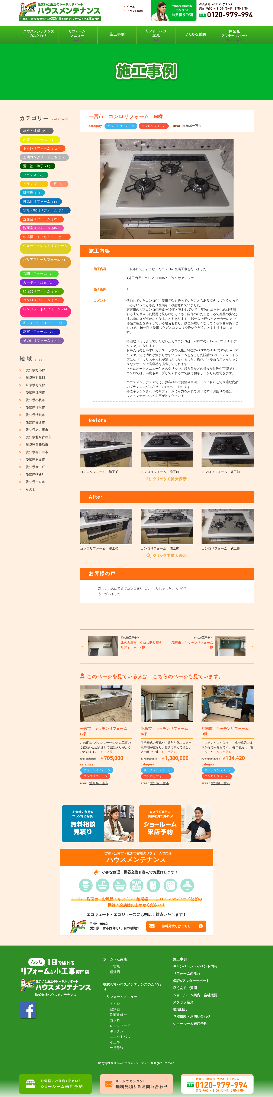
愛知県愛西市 (35, 422)
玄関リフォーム (39, 274)
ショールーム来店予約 (190, 1024)
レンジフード (120, 1026)
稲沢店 (115, 972)
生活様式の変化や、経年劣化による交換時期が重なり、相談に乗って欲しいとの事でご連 (166, 747)
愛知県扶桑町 (35, 474)
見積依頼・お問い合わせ (192, 1016)
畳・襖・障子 (37, 166)
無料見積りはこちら (176, 926)
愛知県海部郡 (35, 370)
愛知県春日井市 (37, 452)
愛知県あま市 (35, 459)
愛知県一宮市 (192, 126)
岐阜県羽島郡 (35, 378)
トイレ (115, 1004)
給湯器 (115, 1009)
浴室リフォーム (40, 332)
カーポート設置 (39, 282)
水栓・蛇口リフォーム (45, 210)
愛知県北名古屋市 (38, 437)
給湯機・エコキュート (45, 237)
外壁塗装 (116, 1048)
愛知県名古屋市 (37, 430)
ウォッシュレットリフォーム (45, 248)
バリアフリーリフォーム (44, 262)
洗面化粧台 (118, 1015)
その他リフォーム (41, 341)
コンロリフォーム (154, 126)
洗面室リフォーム (41, 228)
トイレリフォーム (42, 148)
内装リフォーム (40, 140)
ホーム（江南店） (116, 959)
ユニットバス (120, 1037)
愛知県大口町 (35, 467)
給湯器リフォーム (41, 291)
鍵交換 (32, 193)
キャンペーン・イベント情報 (195, 966)
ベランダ (34, 184)
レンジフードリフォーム (45, 311)
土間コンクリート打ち (44, 157)
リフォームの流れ (186, 974)
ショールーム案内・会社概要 (195, 995)
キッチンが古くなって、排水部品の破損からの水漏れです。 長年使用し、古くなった (227, 747)
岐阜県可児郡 (35, 385)
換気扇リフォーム (41, 201)
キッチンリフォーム (120, 126)
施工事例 (180, 959)
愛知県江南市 (35, 392)
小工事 (115, 1042)
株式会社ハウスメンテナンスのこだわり (132, 987)
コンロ (115, 1020)
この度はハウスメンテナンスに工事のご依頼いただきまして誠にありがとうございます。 (105, 747)
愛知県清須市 (35, 415)
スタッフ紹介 (183, 1002)
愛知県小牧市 (35, 400)
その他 (30, 489)
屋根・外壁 (36, 131)
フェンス (34, 175)
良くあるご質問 (185, 988)
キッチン (116, 1031)
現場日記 (180, 1009)
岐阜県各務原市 (37, 445)
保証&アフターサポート (191, 981)
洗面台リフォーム (41, 219)
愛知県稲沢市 (35, 407)
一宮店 (115, 966)
